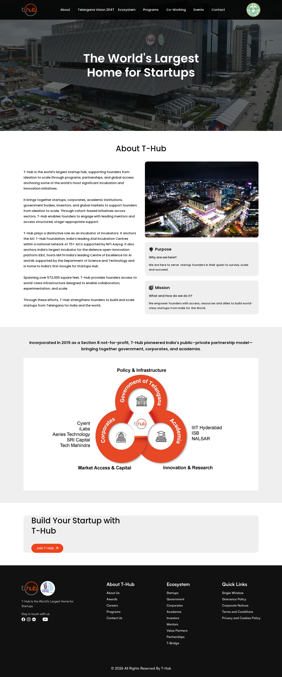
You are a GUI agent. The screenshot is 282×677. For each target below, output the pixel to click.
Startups (172, 593)
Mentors (172, 624)
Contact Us (114, 618)
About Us (113, 593)
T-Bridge (173, 643)
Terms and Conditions (237, 612)
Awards (112, 599)
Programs (113, 612)
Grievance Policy (234, 599)
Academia (174, 612)
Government (175, 599)
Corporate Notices (235, 605)
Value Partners (177, 630)
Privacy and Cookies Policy (241, 618)
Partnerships (175, 637)
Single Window (232, 593)
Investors (173, 618)
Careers (112, 605)
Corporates (175, 605)
